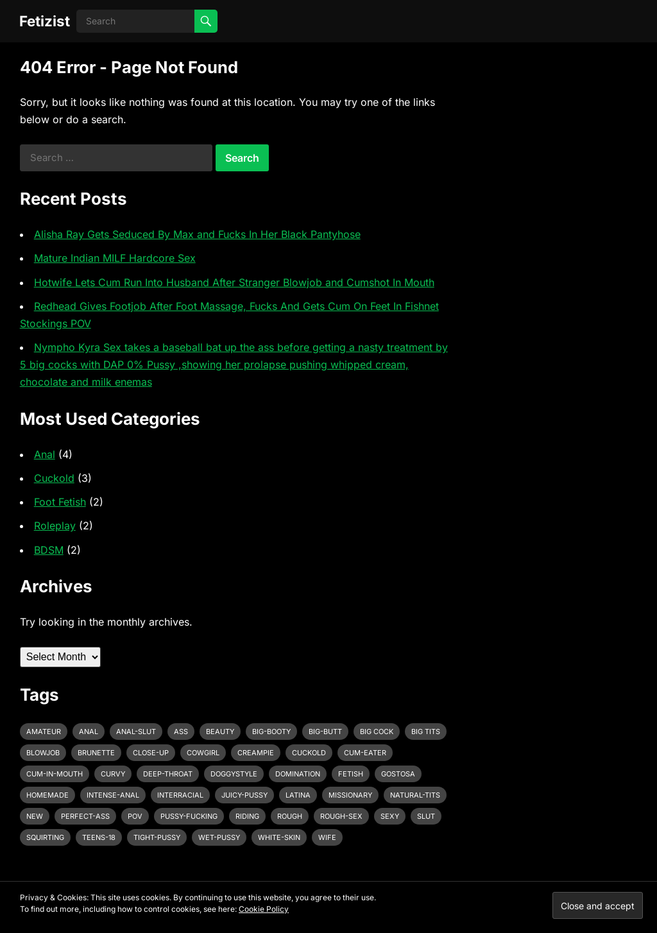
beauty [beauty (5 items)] (220, 731)
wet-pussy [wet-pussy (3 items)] (219, 837)
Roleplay (55, 525)
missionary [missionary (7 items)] (350, 795)
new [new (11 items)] (34, 816)
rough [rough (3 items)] (289, 816)
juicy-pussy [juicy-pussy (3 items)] (244, 795)
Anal (44, 454)
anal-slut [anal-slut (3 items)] (136, 731)
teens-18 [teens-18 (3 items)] (98, 837)
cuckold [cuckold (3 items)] (309, 752)
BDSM (49, 550)
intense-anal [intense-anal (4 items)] (113, 795)
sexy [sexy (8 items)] (389, 816)
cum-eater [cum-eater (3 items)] (365, 752)
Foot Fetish (60, 501)
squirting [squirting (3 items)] (45, 837)
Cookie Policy (264, 909)
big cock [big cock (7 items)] (376, 731)
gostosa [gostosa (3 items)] (398, 773)
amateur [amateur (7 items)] (43, 731)
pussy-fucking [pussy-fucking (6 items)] (189, 816)
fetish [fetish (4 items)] (350, 773)
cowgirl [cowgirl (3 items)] (203, 752)
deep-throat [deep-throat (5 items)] (167, 773)
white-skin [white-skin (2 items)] (279, 837)
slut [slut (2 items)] (426, 816)
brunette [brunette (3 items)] (96, 752)
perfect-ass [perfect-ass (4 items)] (85, 816)
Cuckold (54, 478)
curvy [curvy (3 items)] (113, 773)
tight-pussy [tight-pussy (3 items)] (156, 837)
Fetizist (44, 21)
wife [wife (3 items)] (327, 837)
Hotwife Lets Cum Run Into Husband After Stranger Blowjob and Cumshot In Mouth (234, 282)
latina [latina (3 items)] (298, 795)
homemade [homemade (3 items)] (47, 795)
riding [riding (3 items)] (247, 816)
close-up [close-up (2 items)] (151, 752)
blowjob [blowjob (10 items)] (43, 752)
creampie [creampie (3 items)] (255, 752)
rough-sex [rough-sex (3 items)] (341, 816)
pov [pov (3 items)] (135, 816)
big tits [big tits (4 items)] (425, 731)
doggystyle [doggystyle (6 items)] (233, 773)
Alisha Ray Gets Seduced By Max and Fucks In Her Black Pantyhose (197, 234)
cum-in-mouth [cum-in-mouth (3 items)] (54, 773)
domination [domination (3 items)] (297, 773)
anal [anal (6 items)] (88, 731)
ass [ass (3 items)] (181, 731)
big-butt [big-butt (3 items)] (325, 731)
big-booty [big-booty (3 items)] (271, 731)
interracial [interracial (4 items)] (180, 795)
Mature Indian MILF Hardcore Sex (115, 258)
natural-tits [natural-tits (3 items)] (415, 795)
